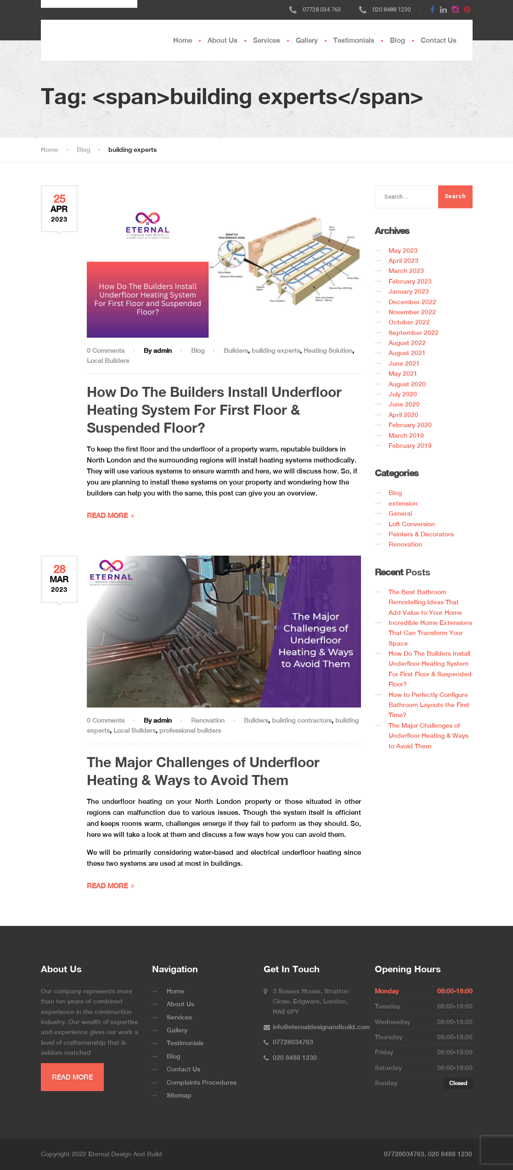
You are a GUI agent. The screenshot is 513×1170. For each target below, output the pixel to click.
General (400, 513)
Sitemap (179, 1095)
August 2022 (407, 342)
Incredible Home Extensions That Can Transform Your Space (430, 633)
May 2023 (403, 250)
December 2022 (412, 302)
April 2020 (403, 414)
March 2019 (406, 435)
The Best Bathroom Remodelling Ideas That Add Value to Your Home (425, 602)
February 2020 (410, 425)
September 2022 (414, 332)
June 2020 (404, 404)
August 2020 (407, 384)
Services (266, 40)
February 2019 (410, 445)
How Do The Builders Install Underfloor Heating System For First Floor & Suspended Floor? (214, 410)
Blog (397, 40)
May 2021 (403, 373)
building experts (276, 350)
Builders (236, 350)
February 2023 (410, 281)
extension (403, 503)
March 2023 (406, 270)
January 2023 (409, 291)
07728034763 (404, 1154)
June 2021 (404, 363)
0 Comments (105, 350)
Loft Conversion (412, 524)
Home (182, 40)
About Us (222, 40)
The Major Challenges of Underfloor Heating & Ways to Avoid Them (428, 736)
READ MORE (107, 515)
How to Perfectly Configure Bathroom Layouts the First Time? (429, 705)
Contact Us (439, 40)
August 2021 (407, 353)
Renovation (208, 720)
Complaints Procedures (202, 1082)
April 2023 (403, 260)
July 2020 (403, 394)
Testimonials (353, 40)
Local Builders (108, 360)
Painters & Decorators (421, 534)
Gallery (307, 40)
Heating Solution (328, 350)
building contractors (302, 720)
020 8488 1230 (450, 1154)
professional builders (190, 730)
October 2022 (409, 322)
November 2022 (412, 312)
